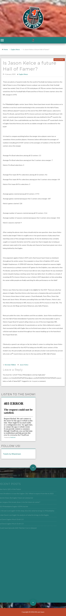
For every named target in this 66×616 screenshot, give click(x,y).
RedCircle (12, 437)
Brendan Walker (10, 365)
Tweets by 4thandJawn (12, 454)
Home (6, 49)
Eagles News (15, 49)
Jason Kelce (24, 365)
